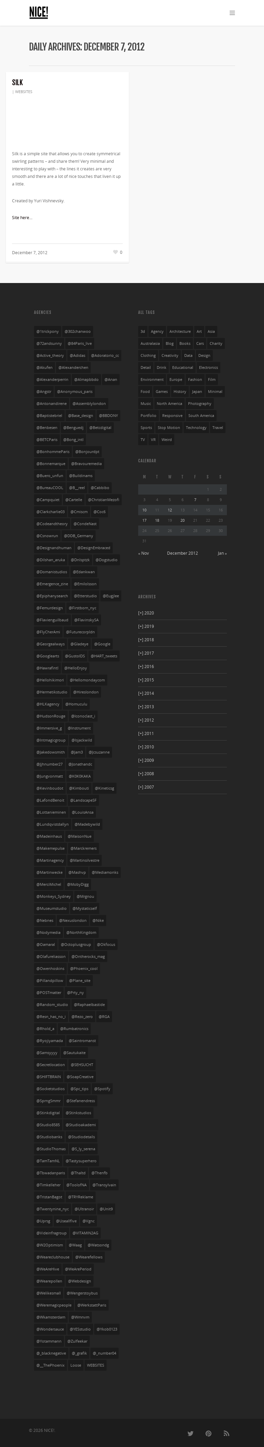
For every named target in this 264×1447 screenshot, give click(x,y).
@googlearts (47, 656)
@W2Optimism (49, 1245)
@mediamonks (105, 872)
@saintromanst (82, 1040)
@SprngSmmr (48, 1100)
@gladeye (79, 644)
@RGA (104, 1016)
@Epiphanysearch (52, 596)
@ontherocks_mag (88, 956)
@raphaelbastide (89, 1004)
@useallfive (66, 1221)
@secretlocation (50, 1064)
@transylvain (104, 1185)
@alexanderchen (73, 367)
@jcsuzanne (99, 752)
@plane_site (79, 980)
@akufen (44, 367)
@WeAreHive (47, 1269)
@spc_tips (79, 1088)
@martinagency (50, 860)
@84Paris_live (80, 343)
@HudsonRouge (50, 716)
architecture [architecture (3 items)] (180, 331)
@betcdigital (100, 427)
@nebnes (44, 920)
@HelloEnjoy (75, 668)
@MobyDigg (78, 884)
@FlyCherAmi (48, 632)
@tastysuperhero (81, 1160)
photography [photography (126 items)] (199, 403)
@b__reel (77, 487)
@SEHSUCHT (82, 1064)
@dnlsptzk (80, 559)
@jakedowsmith (50, 752)
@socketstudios (50, 1088)
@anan (110, 379)
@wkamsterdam (50, 1317)
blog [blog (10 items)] (170, 343)
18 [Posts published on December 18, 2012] (157, 520)
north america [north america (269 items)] (169, 403)
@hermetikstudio (51, 692)
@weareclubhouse (52, 1257)
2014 (146, 693)
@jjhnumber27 (49, 764)
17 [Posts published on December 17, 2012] (144, 520)
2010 (146, 747)
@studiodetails (81, 1136)
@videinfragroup (51, 1233)
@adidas (77, 355)
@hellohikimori (50, 680)
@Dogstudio (107, 559)
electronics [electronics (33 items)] (208, 367)
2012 (146, 720)
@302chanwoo (78, 331)
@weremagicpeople (54, 1305)
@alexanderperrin (52, 379)
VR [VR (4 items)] (153, 439)
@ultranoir (84, 1209)
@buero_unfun (49, 475)
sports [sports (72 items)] (146, 427)
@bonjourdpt (87, 451)
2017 (146, 653)
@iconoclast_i (83, 716)
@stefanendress (80, 1100)
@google (102, 644)
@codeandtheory (52, 523)
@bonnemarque (50, 463)
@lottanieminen (51, 812)
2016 (146, 666)
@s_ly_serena (83, 1148)
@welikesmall (48, 1293)
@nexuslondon (73, 920)
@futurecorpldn (80, 632)
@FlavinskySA (86, 620)
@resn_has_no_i (51, 1016)
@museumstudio (51, 908)
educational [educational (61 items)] (182, 367)
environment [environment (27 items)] (152, 379)
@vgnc (88, 1221)
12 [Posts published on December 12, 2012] (170, 509)
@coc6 (100, 511)
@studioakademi (81, 1124)
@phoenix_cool (84, 968)
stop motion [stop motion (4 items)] (169, 427)
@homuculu (76, 704)
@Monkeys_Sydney (53, 896)
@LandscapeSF (83, 800)
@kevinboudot (49, 788)
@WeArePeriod (78, 1269)
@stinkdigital (48, 1112)
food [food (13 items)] (145, 391)
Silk (17, 82)
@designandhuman (54, 547)
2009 (146, 760)
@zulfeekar (77, 1341)
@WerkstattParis (91, 1305)
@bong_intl (73, 439)
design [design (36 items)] (204, 355)
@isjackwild (82, 740)
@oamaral (45, 944)
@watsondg (98, 1245)
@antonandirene (51, 403)
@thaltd (78, 1173)
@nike (98, 920)
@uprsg (43, 1221)
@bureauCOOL (49, 487)
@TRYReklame (80, 1197)
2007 (146, 787)
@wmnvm (80, 1317)
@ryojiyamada (49, 1040)
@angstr (43, 391)
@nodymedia (48, 932)
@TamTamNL (48, 1160)
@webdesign (79, 1281)
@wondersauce (50, 1329)
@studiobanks (49, 1136)
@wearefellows (88, 1257)
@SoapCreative (80, 1076)
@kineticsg (104, 788)
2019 (146, 626)
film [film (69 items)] (212, 379)
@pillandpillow (49, 980)
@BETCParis (46, 439)
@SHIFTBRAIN (48, 1076)
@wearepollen (49, 1281)
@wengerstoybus (82, 1293)
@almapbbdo (86, 379)
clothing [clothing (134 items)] (148, 355)
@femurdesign (49, 608)
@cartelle (73, 499)
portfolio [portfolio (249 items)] (148, 415)
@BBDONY (108, 415)
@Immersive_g (49, 728)
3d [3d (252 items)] (143, 331)
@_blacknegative (51, 1353)
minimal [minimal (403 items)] (215, 391)
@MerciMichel (48, 884)
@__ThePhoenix (50, 1365)
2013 (146, 707)
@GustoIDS (75, 656)
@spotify (102, 1088)
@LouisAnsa (83, 812)
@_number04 (104, 1353)
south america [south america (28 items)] (201, 415)
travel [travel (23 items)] (217, 427)
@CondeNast (85, 523)
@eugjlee (111, 596)
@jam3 (77, 752)
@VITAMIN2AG (85, 1233)
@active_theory (50, 355)
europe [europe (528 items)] (175, 379)
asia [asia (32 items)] (211, 331)
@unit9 (106, 1209)
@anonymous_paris (74, 391)
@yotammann (49, 1341)
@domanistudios (51, 571)
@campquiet (47, 499)
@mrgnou (85, 896)
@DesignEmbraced (93, 547)
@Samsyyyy (46, 1052)
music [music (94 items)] (146, 403)
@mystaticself (85, 908)
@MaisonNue (79, 836)
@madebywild (87, 824)
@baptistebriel (49, 415)
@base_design (80, 415)
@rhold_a (45, 1028)
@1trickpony (47, 331)
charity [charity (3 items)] (216, 343)
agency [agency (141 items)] (157, 331)
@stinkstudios (78, 1112)
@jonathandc (80, 764)
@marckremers (83, 848)
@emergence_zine (52, 583)
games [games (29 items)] (162, 391)
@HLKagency (47, 704)
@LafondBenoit (50, 800)
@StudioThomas (51, 1148)
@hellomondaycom (87, 680)
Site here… (22, 218)
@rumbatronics (74, 1028)
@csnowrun (47, 535)
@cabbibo (100, 487)
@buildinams (80, 475)
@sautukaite (74, 1052)
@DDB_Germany (78, 535)
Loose (75, 1365)
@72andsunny (49, 343)
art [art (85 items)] (199, 331)
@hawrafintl (47, 668)
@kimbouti (79, 788)
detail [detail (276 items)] (146, 367)
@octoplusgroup (76, 944)
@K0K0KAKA (80, 776)
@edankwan (84, 571)
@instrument (79, 728)
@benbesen (46, 427)
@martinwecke (49, 872)
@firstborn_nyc (82, 608)
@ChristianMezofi (103, 499)
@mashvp (77, 872)
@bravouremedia (86, 463)
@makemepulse (50, 848)
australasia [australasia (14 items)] (150, 343)
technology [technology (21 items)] (196, 427)
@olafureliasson (51, 956)
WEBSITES (23, 91)
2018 (146, 640)
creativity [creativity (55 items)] (170, 355)
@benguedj (73, 427)
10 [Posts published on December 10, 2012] (144, 509)
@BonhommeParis (52, 451)
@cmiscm (79, 511)
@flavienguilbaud (52, 620)
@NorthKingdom (81, 932)
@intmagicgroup (51, 740)
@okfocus (106, 944)
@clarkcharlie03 (50, 511)
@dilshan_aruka (50, 559)
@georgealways (50, 644)
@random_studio (52, 1004)
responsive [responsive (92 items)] (172, 415)
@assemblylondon (89, 403)
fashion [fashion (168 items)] (195, 379)
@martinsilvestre (84, 860)
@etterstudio (85, 596)
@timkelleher (48, 1185)
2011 (146, 733)
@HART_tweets (104, 656)
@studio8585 (48, 1124)
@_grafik (79, 1353)
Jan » (222, 553)
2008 (146, 774)
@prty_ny (75, 992)
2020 (146, 613)
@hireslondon (86, 692)
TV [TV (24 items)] (143, 439)
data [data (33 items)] (188, 355)
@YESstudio (80, 1329)
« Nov (143, 553)
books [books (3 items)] (184, 343)
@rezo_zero (82, 1016)
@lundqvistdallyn (52, 824)
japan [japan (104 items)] (197, 391)
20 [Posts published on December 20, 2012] (182, 520)
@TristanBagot (49, 1197)
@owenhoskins (50, 968)
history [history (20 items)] (180, 391)
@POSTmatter (48, 992)
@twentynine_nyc (52, 1209)
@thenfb (99, 1173)
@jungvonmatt (49, 776)
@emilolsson (85, 583)
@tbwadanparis (50, 1173)
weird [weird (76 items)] (167, 439)
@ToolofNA (76, 1185)
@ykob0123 (107, 1329)
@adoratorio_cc (105, 355)
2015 (146, 680)
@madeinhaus (49, 836)
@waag (75, 1245)
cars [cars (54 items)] (200, 343)
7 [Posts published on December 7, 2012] (195, 499)
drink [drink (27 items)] (161, 367)
